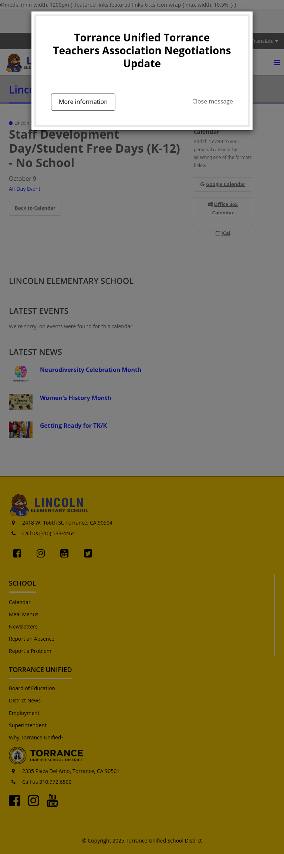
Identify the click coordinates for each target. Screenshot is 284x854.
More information (83, 102)
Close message (212, 101)
